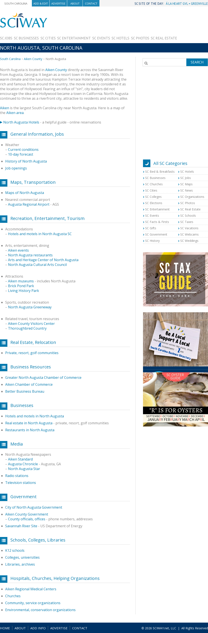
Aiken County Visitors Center (31, 323)
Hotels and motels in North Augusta (34, 416)
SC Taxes (186, 222)
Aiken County (33, 59)
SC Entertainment (74, 38)
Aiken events (18, 250)
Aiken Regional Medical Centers (30, 589)
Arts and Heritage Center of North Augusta (43, 259)
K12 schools (14, 550)
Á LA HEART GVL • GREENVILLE (187, 4)
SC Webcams (189, 234)
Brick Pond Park (21, 285)
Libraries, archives (20, 564)
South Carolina (15, 3)
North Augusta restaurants (30, 255)
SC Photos (140, 38)
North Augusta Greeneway (30, 307)
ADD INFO (38, 628)
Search (197, 62)
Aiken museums (21, 281)
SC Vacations (189, 228)
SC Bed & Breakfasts (160, 171)
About (75, 3)
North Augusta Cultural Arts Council (37, 264)
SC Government (156, 234)
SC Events (101, 38)
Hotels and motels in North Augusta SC (40, 233)
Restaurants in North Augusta (29, 430)
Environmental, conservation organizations (40, 609)
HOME (5, 628)
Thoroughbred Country (27, 328)
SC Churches (154, 184)
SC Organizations (192, 197)
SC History (152, 241)
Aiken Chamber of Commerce (29, 384)
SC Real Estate (164, 38)
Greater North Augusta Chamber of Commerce (43, 377)
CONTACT (79, 628)
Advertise (58, 3)
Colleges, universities (22, 557)
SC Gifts (150, 228)
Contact (91, 3)
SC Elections (153, 203)
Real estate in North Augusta (28, 423)
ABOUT (20, 628)
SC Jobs (6, 38)
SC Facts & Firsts (157, 222)
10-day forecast (20, 154)
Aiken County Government (26, 514)
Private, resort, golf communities (31, 352)
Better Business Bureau (24, 391)
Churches (13, 596)
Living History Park (23, 290)
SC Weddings (189, 241)
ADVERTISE (59, 628)
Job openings (16, 168)
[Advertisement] (192, 25)
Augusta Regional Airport (28, 204)
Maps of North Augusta (24, 192)
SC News (186, 190)
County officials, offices (26, 519)
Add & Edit (40, 3)
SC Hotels (120, 38)
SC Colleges (153, 197)
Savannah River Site (21, 526)
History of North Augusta (26, 161)
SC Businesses (26, 38)
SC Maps (186, 184)
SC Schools (188, 215)
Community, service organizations (32, 602)
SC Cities (48, 38)
